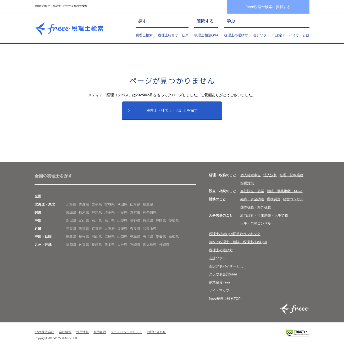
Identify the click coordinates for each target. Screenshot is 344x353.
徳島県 (135, 239)
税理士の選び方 (236, 35)
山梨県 (122, 222)
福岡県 (71, 246)
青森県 (84, 206)
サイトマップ (219, 292)
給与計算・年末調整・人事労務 (264, 217)
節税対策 (247, 185)
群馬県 (97, 214)
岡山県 (97, 239)
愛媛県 (161, 239)
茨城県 (71, 214)
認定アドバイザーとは (292, 35)
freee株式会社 (44, 334)
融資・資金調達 (252, 201)
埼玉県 (109, 214)
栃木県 (84, 214)
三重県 (71, 230)
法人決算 (270, 177)
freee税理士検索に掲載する (268, 7)
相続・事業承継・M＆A (285, 193)
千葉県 (122, 214)
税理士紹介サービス (173, 35)
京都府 (97, 230)
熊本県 (109, 246)
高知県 (174, 239)
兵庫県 (122, 230)
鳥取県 (71, 239)
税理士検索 (144, 35)
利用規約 (99, 334)
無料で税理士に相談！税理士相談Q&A (238, 244)
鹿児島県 (150, 246)
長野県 (135, 222)
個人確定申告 (250, 177)
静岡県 (161, 222)
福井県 (109, 222)
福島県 (148, 206)
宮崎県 (135, 246)
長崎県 (97, 246)
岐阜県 (148, 222)
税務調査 (273, 201)
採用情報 (82, 334)
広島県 (109, 239)
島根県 (84, 239)
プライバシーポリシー (126, 334)
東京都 (135, 214)
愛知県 (174, 222)
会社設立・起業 (252, 193)
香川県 (148, 239)
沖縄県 (164, 246)
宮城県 (109, 206)
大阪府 (109, 230)
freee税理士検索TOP (225, 300)
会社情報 (65, 334)
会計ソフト (261, 35)
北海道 (71, 206)
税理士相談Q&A (206, 35)
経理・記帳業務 (291, 177)
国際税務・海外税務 (255, 209)
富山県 (84, 222)
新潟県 (71, 222)
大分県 (122, 246)
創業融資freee (219, 284)
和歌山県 (150, 230)
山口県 (122, 239)
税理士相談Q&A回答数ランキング (234, 236)
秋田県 (122, 206)
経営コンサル (293, 201)
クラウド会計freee (223, 276)
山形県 (135, 206)
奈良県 (135, 230)
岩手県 (97, 206)
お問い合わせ (156, 334)
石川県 (97, 222)
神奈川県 (150, 214)
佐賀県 (84, 246)
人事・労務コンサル (255, 225)
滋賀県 (84, 230)
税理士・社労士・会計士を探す (172, 111)
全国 (38, 198)
